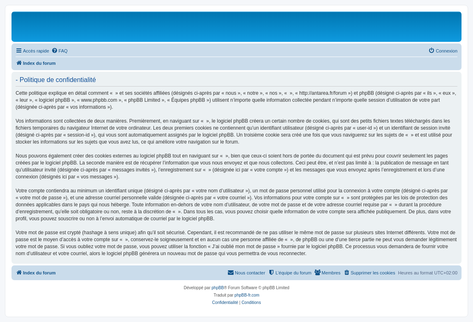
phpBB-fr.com (246, 295)
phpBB (217, 287)
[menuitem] (59, 51)
